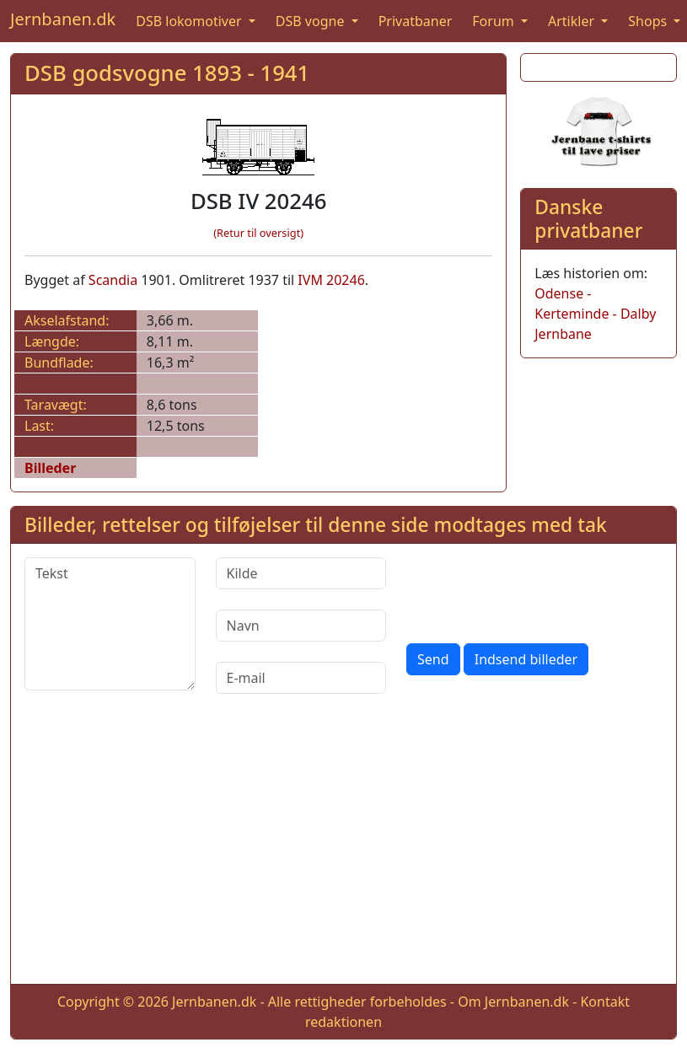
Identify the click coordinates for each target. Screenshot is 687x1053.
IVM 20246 (331, 280)
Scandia (113, 280)
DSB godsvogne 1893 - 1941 (166, 73)
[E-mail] (301, 678)
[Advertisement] (344, 852)
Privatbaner (415, 21)
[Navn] (301, 626)
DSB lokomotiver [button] (190, 21)
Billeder (50, 468)
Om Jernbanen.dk (513, 1001)
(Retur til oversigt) (258, 232)
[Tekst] (110, 623)
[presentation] (534, 590)
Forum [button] (495, 21)
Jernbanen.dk (62, 19)
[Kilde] (301, 573)
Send (433, 659)
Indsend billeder (526, 659)
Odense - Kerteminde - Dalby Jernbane (595, 313)
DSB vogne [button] (312, 21)
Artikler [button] (573, 21)
